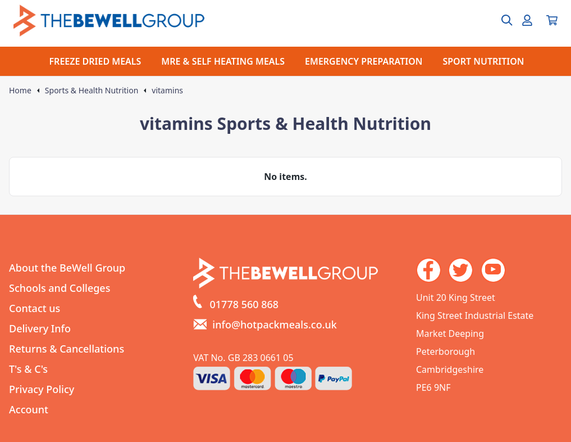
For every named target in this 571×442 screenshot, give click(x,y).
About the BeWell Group (67, 267)
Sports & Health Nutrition (91, 90)
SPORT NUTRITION (483, 61)
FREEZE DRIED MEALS (95, 61)
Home (20, 90)
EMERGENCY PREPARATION (363, 61)
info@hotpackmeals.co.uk (274, 324)
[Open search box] (500, 20)
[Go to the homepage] (108, 20)
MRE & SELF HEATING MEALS (223, 61)
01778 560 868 (244, 304)
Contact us (34, 308)
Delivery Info (40, 328)
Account (28, 409)
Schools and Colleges (59, 288)
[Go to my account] (527, 20)
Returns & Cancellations (66, 348)
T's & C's (28, 369)
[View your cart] (552, 20)
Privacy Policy (41, 389)
